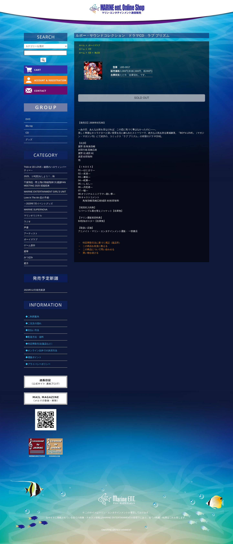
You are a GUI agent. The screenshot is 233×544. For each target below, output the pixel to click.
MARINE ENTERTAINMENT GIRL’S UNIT (45, 191)
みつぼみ (28, 257)
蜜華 (26, 251)
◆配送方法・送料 (35, 337)
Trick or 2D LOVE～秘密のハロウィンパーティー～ (45, 169)
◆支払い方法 (32, 330)
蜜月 (26, 263)
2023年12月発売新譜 (34, 290)
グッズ (29, 139)
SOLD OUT (141, 97)
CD (89, 49)
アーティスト (30, 233)
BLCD (97, 53)
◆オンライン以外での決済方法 (41, 350)
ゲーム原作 (29, 245)
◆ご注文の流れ (33, 323)
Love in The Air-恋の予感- (36, 197)
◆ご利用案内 (32, 316)
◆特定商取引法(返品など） (39, 343)
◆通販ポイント (33, 357)
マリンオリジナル (33, 215)
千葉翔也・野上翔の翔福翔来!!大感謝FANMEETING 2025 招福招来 (45, 184)
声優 (26, 227)
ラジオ (27, 221)
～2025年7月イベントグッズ (38, 203)
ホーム (82, 45)
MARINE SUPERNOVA (35, 209)
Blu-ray (29, 126)
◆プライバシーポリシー (38, 364)
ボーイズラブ (94, 45)
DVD (28, 119)
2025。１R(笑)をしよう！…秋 (39, 176)
